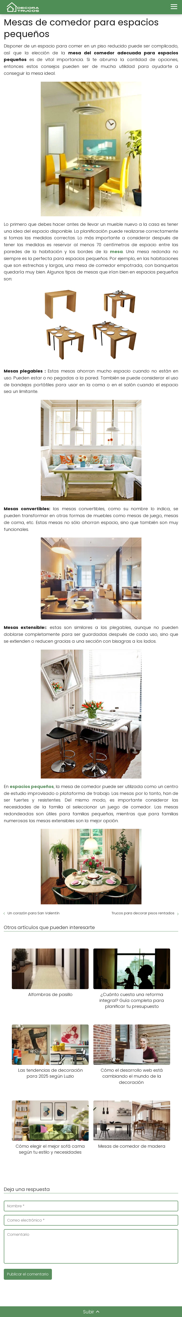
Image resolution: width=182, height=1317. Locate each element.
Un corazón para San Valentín (33, 913)
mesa (116, 252)
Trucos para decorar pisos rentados (143, 913)
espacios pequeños (32, 786)
